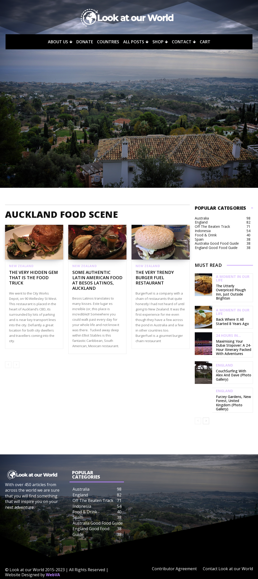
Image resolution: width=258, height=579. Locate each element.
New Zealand (21, 266)
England (224, 358)
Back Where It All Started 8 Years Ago (233, 316)
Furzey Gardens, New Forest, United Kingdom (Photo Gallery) (233, 394)
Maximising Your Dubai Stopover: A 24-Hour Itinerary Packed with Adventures (232, 340)
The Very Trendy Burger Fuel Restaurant (153, 278)
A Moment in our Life (232, 278)
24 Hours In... (228, 330)
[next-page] (206, 412)
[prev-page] (8, 365)
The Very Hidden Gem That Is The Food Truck (31, 278)
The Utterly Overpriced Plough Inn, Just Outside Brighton (233, 289)
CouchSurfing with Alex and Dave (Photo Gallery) (232, 367)
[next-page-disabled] (16, 365)
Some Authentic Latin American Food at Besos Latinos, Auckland (96, 280)
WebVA (53, 565)
